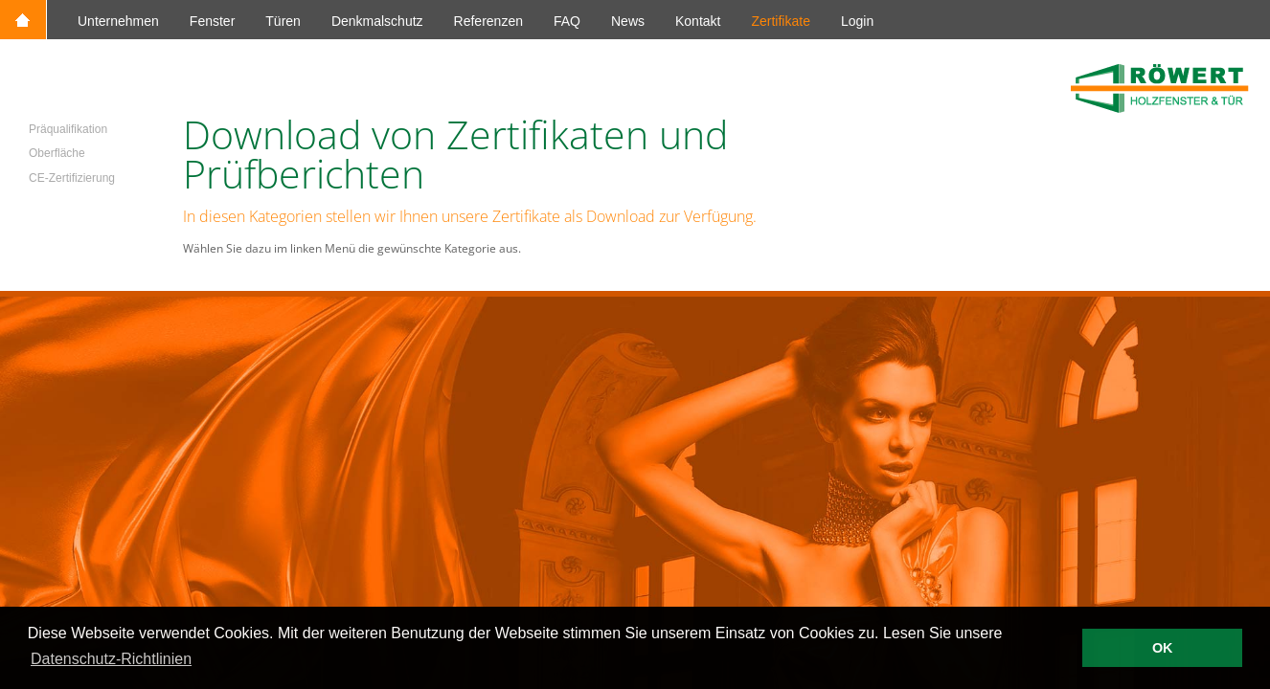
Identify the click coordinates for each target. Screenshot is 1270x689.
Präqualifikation (68, 129)
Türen (283, 21)
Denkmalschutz (377, 21)
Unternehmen (118, 21)
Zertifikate (780, 21)
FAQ (567, 21)
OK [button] (1162, 648)
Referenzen (488, 21)
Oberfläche (57, 153)
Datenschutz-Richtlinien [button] (111, 659)
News (628, 21)
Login (857, 21)
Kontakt (697, 21)
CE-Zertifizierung (72, 178)
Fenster (212, 21)
